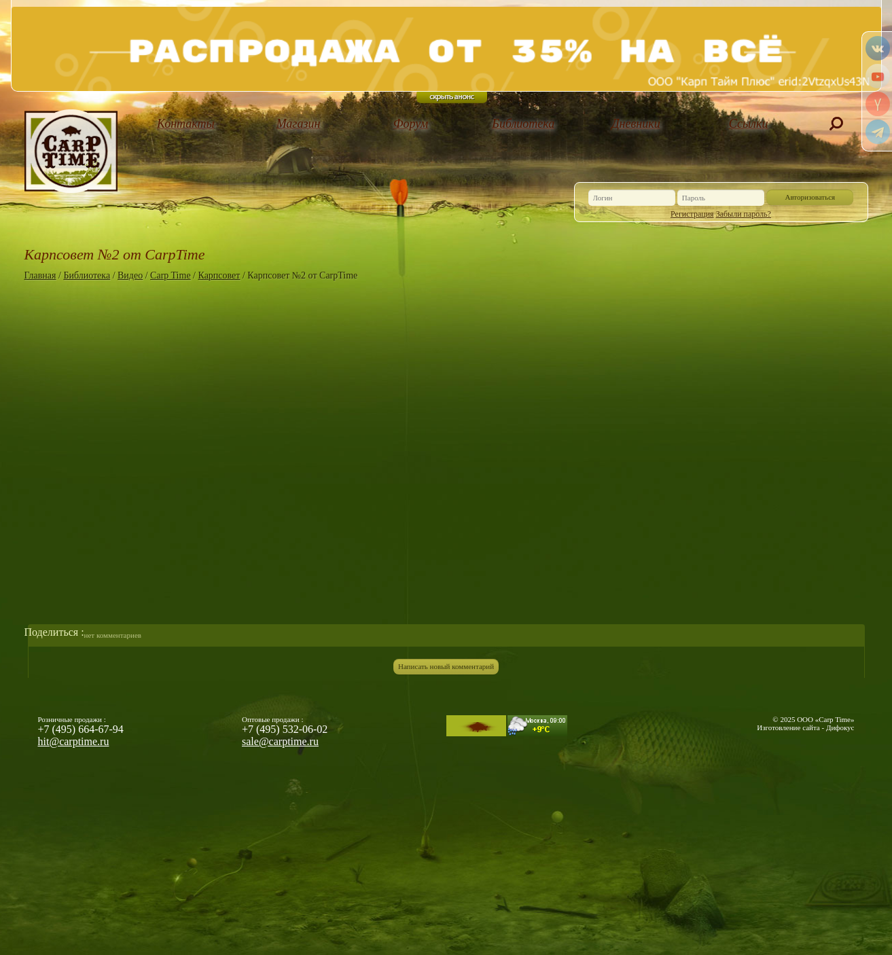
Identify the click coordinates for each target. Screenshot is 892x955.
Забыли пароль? (743, 214)
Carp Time (170, 275)
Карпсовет (219, 275)
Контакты (186, 123)
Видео (130, 275)
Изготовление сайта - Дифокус (805, 727)
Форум (410, 123)
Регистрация (692, 214)
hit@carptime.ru (73, 741)
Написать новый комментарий (446, 666)
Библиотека (523, 123)
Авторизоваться (810, 197)
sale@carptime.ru (280, 741)
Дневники (635, 123)
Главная (40, 275)
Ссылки (748, 123)
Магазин (298, 123)
